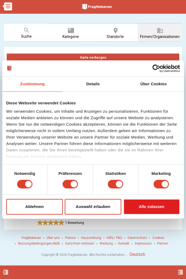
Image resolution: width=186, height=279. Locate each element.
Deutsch (137, 254)
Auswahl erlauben (93, 206)
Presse (70, 238)
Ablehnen (34, 206)
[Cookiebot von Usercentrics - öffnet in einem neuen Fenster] (156, 68)
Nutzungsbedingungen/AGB (39, 243)
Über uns (53, 238)
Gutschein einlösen (79, 243)
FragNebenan (31, 238)
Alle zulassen (151, 206)
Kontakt (123, 243)
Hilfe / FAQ (114, 238)
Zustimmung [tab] (32, 84)
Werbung (106, 243)
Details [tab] (93, 84)
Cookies (158, 238)
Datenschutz (137, 238)
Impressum (143, 243)
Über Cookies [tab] (154, 84)
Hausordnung (91, 238)
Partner (162, 243)
